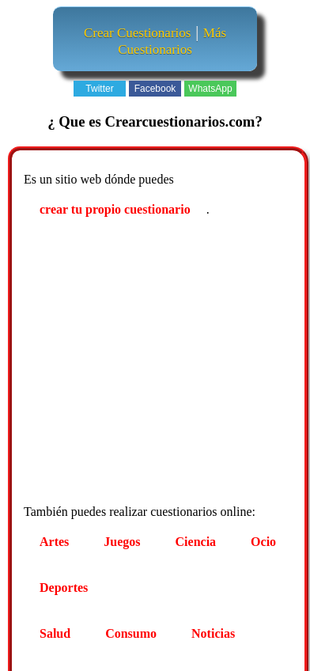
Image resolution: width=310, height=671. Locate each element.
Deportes (64, 587)
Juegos (122, 541)
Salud (55, 633)
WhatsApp (210, 88)
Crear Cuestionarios (137, 32)
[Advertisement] (148, 363)
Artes (54, 541)
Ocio (263, 541)
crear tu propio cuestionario (115, 209)
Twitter (99, 88)
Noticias (213, 633)
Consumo (131, 633)
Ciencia (196, 541)
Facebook (155, 88)
